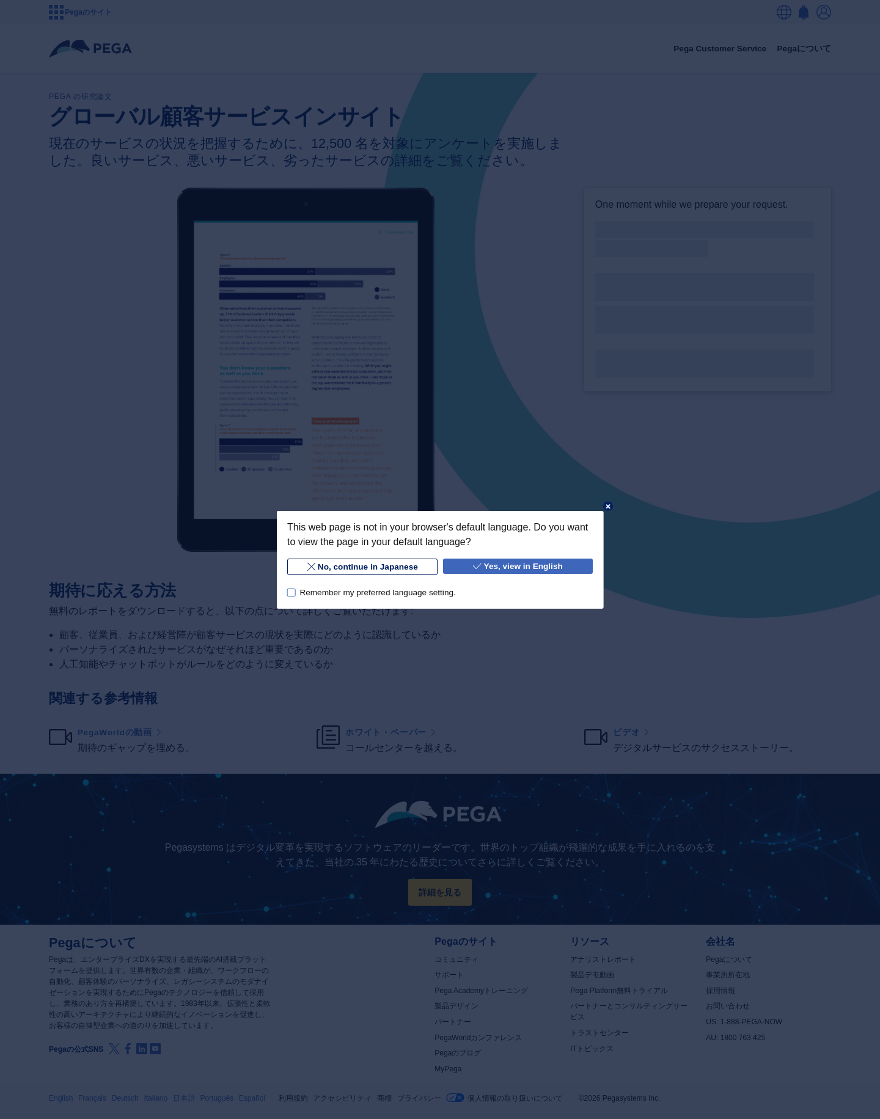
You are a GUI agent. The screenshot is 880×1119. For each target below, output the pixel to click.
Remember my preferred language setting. (377, 591)
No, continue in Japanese (362, 566)
